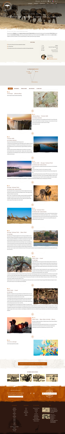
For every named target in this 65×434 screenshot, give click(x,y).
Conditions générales (36, 416)
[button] (29, 71)
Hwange (53, 47)
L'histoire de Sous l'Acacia (36, 408)
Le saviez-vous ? (39, 88)
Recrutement (36, 413)
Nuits (48, 3)
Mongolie (14, 427)
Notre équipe (36, 409)
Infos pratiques (31, 88)
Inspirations (36, 3)
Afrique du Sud (14, 409)
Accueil (12, 31)
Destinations (30, 3)
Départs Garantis (26, 412)
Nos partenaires (36, 415)
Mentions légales (36, 418)
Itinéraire (10, 88)
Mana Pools (56, 47)
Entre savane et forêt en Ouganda (53, 409)
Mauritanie (14, 430)
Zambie (14, 423)
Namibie (14, 417)
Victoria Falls (50, 47)
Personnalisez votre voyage (50, 393)
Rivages (26, 413)
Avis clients (36, 411)
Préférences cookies (36, 420)
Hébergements (16, 88)
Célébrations (26, 411)
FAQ (36, 412)
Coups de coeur (42, 3)
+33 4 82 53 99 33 (50, 57)
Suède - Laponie (14, 429)
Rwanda (14, 420)
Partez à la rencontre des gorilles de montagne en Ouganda (53, 417)
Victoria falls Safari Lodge (38, 117)
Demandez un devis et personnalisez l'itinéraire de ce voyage (32, 363)
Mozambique (14, 416)
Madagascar (14, 413)
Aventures (15, 31)
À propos (52, 3)
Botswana (14, 410)
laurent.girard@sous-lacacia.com (53, 59)
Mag (56, 3)
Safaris (26, 408)
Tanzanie (14, 422)
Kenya (14, 412)
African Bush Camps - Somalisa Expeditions (40, 164)
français (52, 1)
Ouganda (14, 419)
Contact (50, 1)
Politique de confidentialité (36, 419)
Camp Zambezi (10, 234)
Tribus (26, 409)
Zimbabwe (56, 45)
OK (22, 397)
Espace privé (38, 1)
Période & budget (24, 88)
